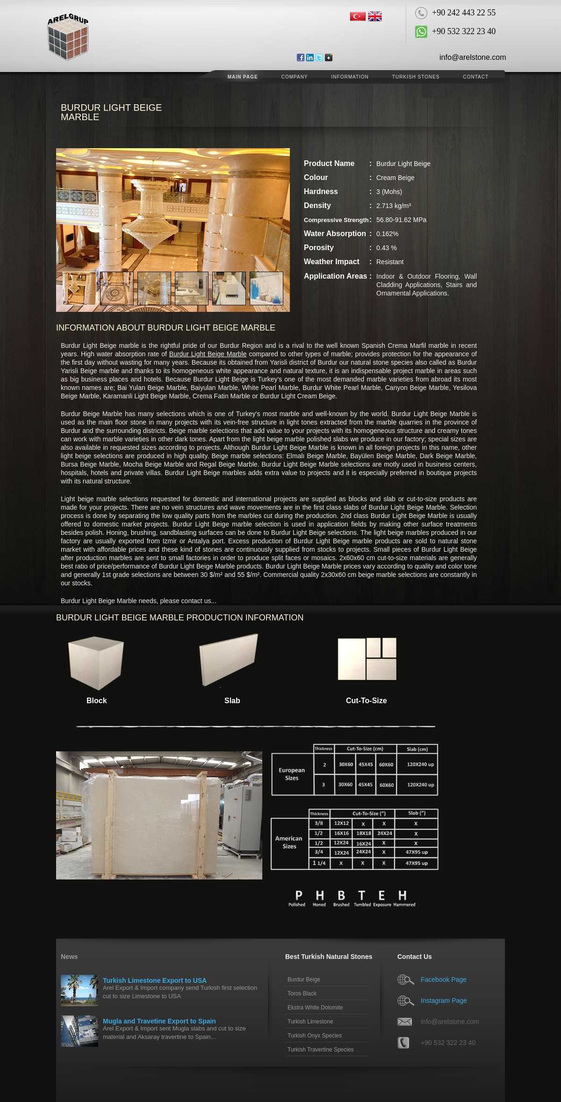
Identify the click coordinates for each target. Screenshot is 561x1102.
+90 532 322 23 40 (448, 1042)
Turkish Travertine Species (321, 1049)
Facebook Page (444, 979)
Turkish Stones (416, 76)
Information (350, 76)
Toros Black (302, 993)
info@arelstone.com (472, 57)
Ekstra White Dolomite (315, 1007)
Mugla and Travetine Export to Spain (159, 1021)
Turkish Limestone (310, 1021)
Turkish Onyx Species (315, 1035)
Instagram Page (444, 1000)
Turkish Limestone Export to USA (155, 980)
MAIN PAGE (243, 76)
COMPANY (294, 76)
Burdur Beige (304, 979)
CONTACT (476, 76)
